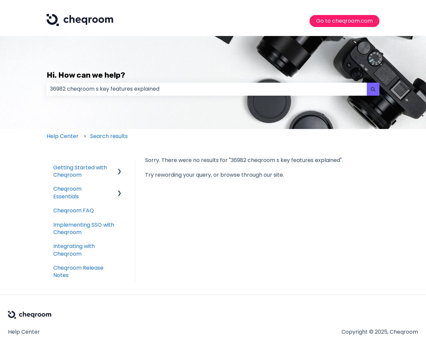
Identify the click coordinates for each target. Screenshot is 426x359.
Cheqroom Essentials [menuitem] (67, 192)
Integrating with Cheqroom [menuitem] (74, 249)
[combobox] (207, 89)
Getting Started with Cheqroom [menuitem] (80, 171)
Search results (109, 136)
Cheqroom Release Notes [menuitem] (78, 271)
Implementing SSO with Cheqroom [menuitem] (83, 228)
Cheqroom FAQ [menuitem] (73, 210)
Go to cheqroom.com (344, 21)
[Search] (373, 89)
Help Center (63, 136)
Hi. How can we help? (86, 75)
